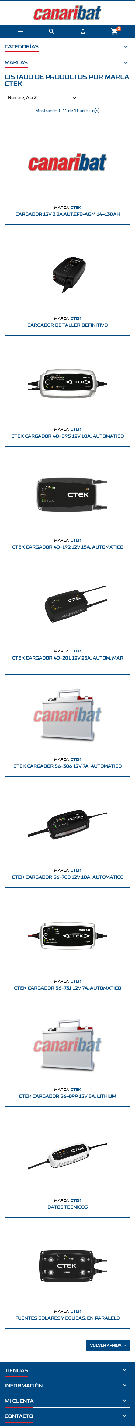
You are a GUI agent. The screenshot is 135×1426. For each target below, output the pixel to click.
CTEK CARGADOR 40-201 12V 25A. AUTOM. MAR (67, 658)
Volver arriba (109, 1345)
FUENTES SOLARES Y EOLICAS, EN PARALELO (67, 1318)
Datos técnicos (67, 1207)
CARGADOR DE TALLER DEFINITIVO (67, 325)
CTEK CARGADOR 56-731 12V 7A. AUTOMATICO (67, 988)
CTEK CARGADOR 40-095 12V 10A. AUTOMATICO (67, 436)
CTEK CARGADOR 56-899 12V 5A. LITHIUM (67, 1096)
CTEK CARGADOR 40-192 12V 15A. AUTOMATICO (67, 547)
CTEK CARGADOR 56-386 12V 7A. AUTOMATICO (67, 766)
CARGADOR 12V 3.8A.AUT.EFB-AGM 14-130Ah (68, 214)
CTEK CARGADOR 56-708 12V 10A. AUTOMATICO (67, 877)
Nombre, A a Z (43, 98)
